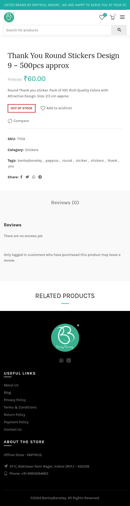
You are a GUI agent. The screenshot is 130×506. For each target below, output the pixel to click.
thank (112, 160)
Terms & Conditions (20, 407)
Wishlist (104, 15)
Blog (7, 392)
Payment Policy (16, 422)
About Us (11, 385)
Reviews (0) (65, 203)
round (67, 160)
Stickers (32, 150)
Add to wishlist (59, 108)
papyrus (52, 160)
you (11, 166)
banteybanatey (30, 160)
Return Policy (14, 415)
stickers (97, 160)
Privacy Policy (15, 400)
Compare (21, 121)
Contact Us (13, 429)
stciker (81, 160)
